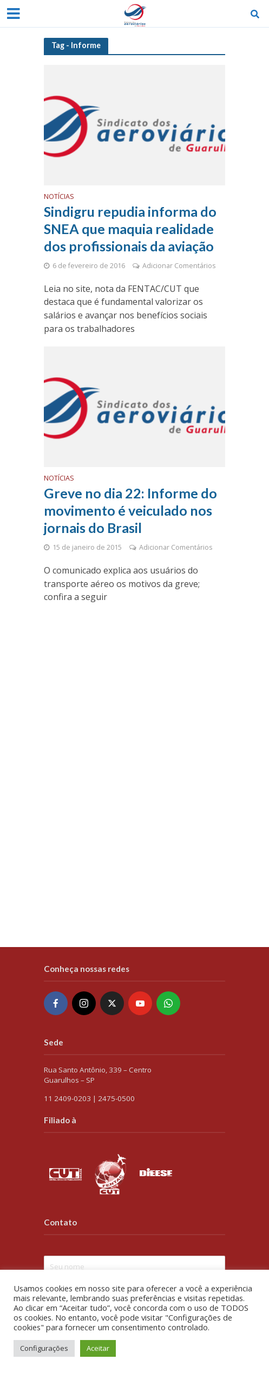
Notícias (59, 197)
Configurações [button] (44, 1348)
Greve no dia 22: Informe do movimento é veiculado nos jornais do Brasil (130, 510)
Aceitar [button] (98, 1348)
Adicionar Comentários (178, 265)
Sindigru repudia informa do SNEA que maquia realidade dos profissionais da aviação (130, 229)
